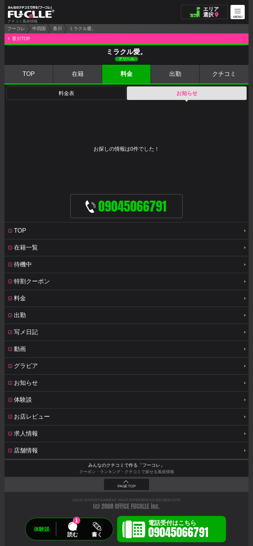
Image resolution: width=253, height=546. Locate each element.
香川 (57, 28)
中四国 (39, 28)
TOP (29, 74)
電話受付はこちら (178, 530)
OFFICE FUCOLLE (132, 506)
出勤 (175, 74)
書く (97, 534)
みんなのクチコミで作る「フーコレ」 (126, 465)
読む (72, 534)
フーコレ (16, 28)
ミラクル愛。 (82, 28)
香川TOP (21, 38)
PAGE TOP (126, 486)
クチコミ (224, 74)
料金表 (66, 93)
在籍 (78, 74)
